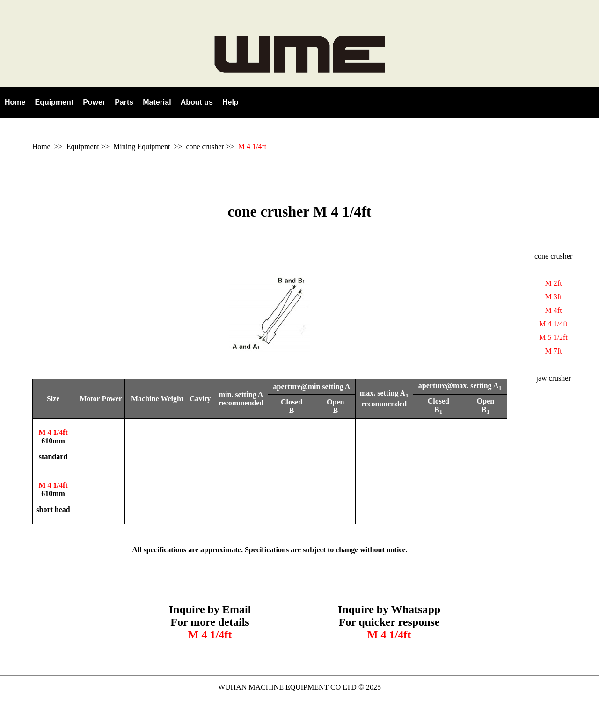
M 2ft (553, 283)
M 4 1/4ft (252, 147)
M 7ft (553, 351)
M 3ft (553, 297)
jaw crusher (553, 378)
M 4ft (553, 310)
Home (41, 147)
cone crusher (205, 147)
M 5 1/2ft (553, 337)
